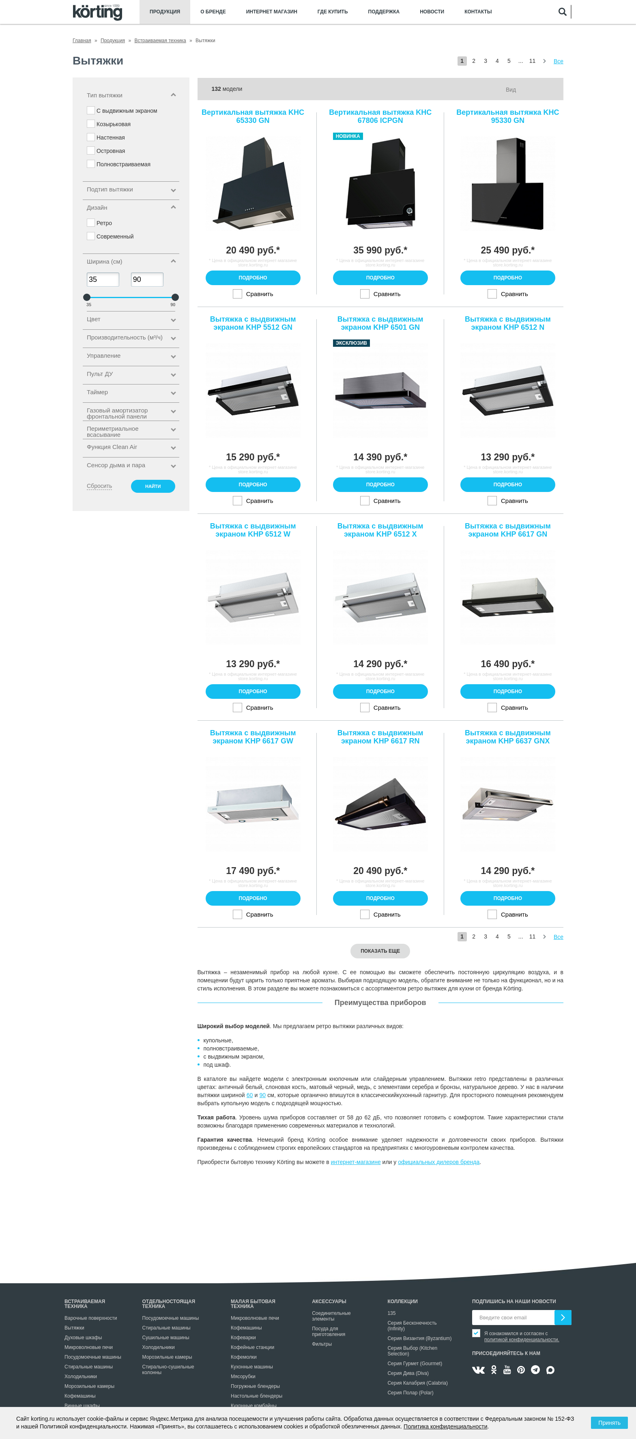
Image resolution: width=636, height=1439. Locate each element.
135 (391, 1313)
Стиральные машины (88, 1367)
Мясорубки (243, 1376)
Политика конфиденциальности (446, 1426)
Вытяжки (74, 1328)
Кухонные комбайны (254, 1406)
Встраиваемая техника (84, 1304)
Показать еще (380, 951)
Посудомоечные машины (92, 1357)
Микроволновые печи (88, 1347)
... (520, 61)
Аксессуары (329, 1301)
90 (263, 1095)
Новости (432, 12)
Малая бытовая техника (253, 1304)
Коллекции (402, 1301)
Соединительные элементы (331, 1316)
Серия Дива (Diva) (408, 1373)
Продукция (165, 12)
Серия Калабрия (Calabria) (417, 1383)
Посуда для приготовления (328, 1331)
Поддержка (384, 12)
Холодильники (80, 1376)
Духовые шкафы (83, 1337)
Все (558, 61)
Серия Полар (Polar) (410, 1393)
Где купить (332, 12)
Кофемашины (80, 1396)
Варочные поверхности (90, 1318)
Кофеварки (243, 1337)
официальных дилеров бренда (438, 1162)
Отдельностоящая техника (169, 1304)
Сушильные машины (165, 1337)
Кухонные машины (252, 1367)
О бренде (213, 12)
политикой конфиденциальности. (521, 1339)
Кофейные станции (252, 1347)
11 (532, 61)
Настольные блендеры (256, 1396)
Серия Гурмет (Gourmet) (414, 1363)
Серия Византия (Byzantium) (419, 1338)
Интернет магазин (271, 12)
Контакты (478, 12)
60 (250, 1095)
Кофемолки (244, 1357)
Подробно (253, 278)
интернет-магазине (356, 1162)
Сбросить (99, 486)
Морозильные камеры (89, 1386)
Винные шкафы (82, 1406)
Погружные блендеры (255, 1386)
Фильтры (322, 1344)
